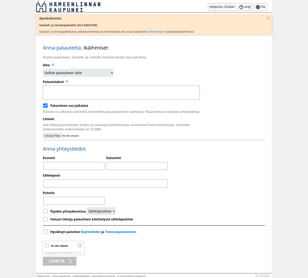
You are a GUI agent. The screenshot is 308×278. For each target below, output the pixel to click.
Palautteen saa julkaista (69, 105)
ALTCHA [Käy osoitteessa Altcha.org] (77, 252)
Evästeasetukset (81, 276)
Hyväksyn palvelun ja (93, 232)
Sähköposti (51, 175)
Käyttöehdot (90, 232)
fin (263, 7)
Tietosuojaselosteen (120, 232)
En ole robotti (59, 246)
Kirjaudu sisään (222, 7)
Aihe (46, 65)
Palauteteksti (56, 82)
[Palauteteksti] (121, 93)
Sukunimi (113, 158)
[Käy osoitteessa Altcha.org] (80, 246)
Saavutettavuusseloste (103, 275)
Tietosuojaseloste (61, 275)
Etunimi (49, 158)
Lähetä (57, 261)
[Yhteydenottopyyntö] (101, 211)
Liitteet (48, 119)
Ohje (247, 7)
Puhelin (49, 193)
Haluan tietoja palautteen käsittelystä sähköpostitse (91, 219)
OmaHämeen (156, 31)
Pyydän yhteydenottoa (68, 211)
